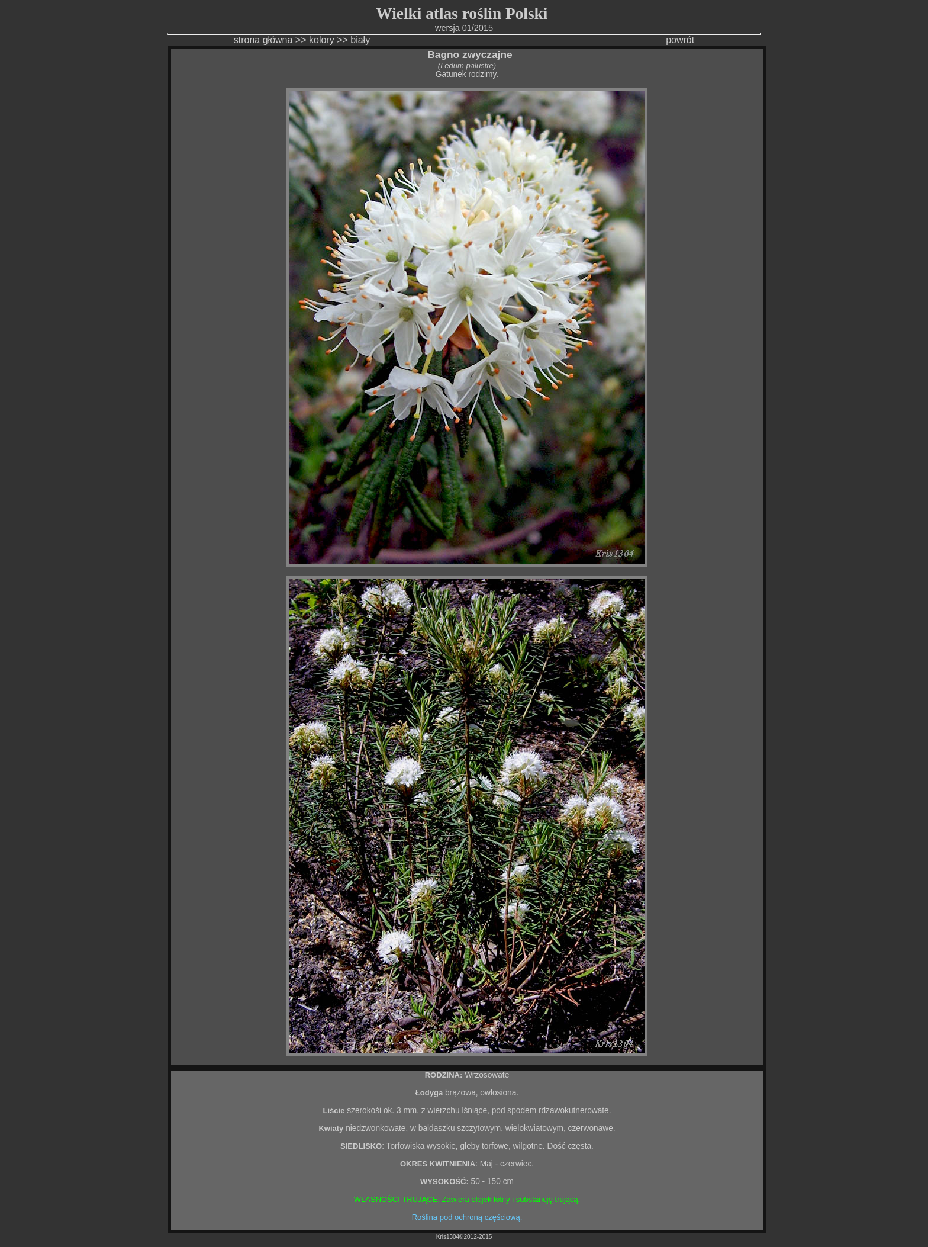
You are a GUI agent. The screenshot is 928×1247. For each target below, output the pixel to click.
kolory (321, 40)
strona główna (263, 40)
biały (360, 40)
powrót (680, 40)
